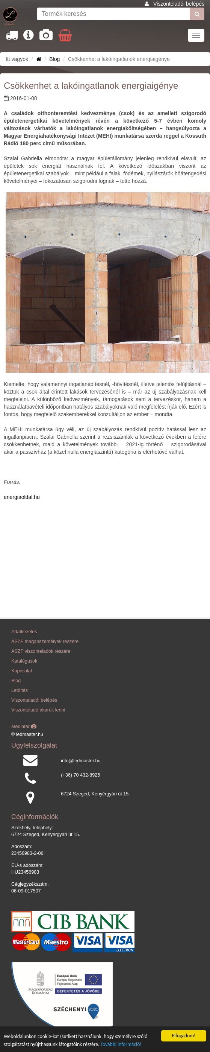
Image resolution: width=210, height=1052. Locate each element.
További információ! (121, 1044)
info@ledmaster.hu (80, 760)
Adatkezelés (24, 631)
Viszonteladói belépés (178, 4)
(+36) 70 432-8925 (80, 775)
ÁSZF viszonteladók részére (40, 651)
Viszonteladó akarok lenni (38, 710)
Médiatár (23, 726)
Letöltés (19, 690)
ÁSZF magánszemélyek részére (45, 641)
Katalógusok (24, 661)
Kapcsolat (21, 670)
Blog (54, 59)
